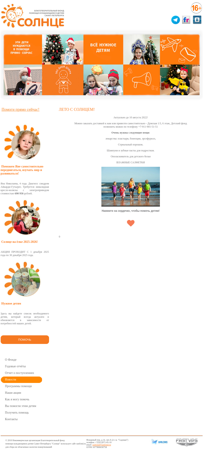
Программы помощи (18, 386)
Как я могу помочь (17, 399)
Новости (10, 379)
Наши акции (13, 392)
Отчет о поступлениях (19, 373)
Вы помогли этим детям (20, 406)
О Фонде (11, 359)
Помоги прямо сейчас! (20, 109)
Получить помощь (17, 412)
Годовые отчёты (15, 366)
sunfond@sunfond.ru (101, 445)
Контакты (11, 419)
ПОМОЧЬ (24, 339)
